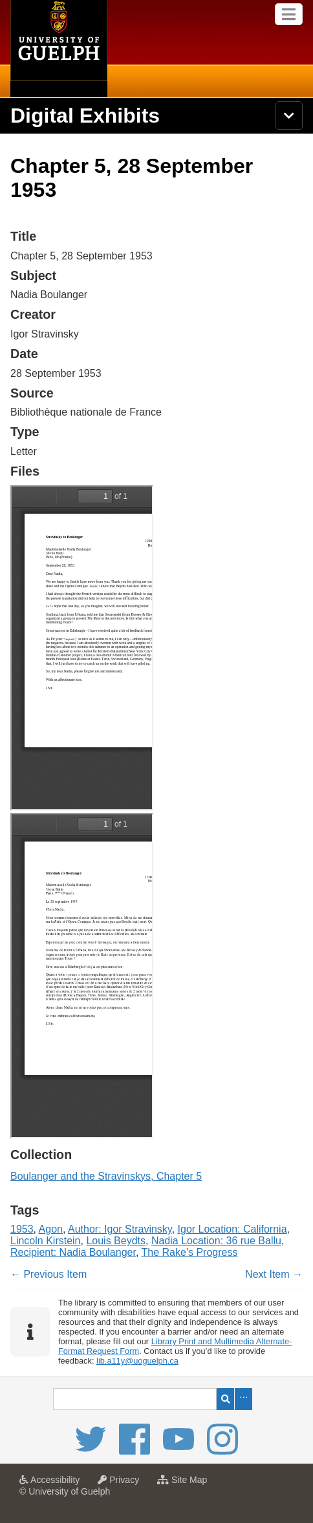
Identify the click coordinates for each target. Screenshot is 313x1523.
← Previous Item (48, 1274)
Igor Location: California (232, 1229)
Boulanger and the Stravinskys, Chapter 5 (106, 1176)
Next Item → (274, 1274)
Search (225, 1399)
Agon (51, 1229)
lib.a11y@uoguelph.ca (137, 1361)
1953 (22, 1229)
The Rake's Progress (190, 1252)
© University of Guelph (64, 1491)
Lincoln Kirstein (45, 1240)
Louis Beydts (116, 1240)
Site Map (185, 1483)
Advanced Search (243, 1399)
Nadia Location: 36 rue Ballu (216, 1240)
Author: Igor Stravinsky (120, 1229)
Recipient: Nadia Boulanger (73, 1252)
